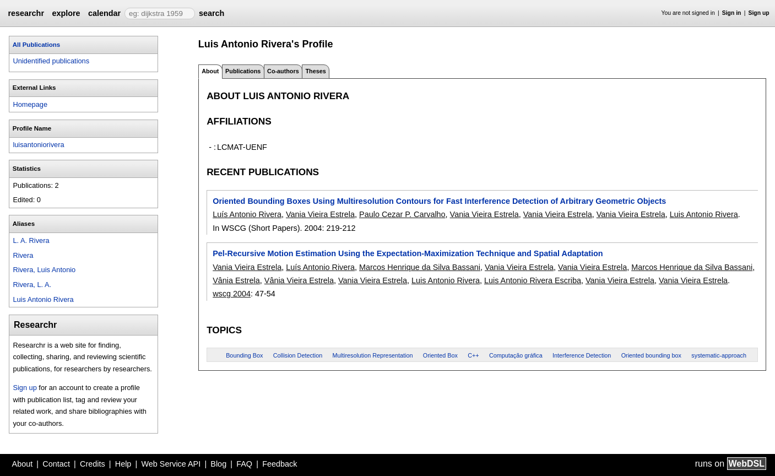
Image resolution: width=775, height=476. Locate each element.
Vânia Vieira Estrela (299, 280)
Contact (56, 463)
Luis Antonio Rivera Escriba (532, 280)
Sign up (759, 13)
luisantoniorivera (38, 144)
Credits (92, 463)
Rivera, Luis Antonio (44, 270)
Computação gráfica (516, 355)
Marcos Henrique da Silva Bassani (419, 267)
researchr (26, 13)
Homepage (30, 104)
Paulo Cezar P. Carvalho (402, 214)
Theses (315, 71)
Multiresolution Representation (373, 355)
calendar (104, 13)
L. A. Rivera (31, 240)
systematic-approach (718, 355)
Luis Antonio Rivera (43, 299)
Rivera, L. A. (32, 284)
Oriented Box (440, 355)
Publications (243, 71)
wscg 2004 (232, 293)
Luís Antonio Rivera (247, 214)
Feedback (279, 463)
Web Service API (170, 463)
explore (66, 13)
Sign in (731, 13)
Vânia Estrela (236, 280)
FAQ (244, 463)
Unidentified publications (51, 61)
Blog (218, 463)
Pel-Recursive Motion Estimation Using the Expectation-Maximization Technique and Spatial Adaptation (408, 253)
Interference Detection (581, 355)
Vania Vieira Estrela (320, 214)
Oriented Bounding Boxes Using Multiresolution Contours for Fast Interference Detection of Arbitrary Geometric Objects (439, 201)
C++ (473, 355)
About (22, 463)
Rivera (23, 255)
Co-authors (283, 71)
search (211, 13)
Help (123, 463)
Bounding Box (244, 355)
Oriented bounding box (651, 355)
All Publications (36, 44)
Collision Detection (297, 355)
